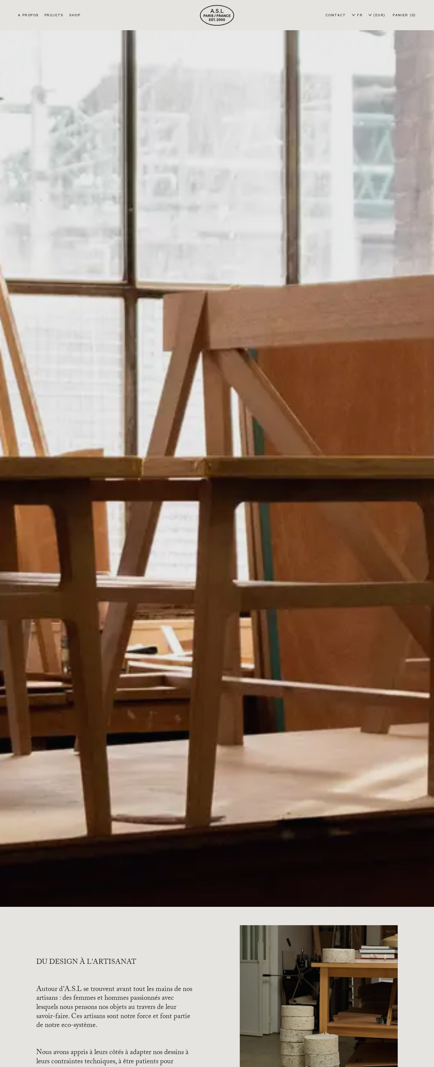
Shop (74, 15)
